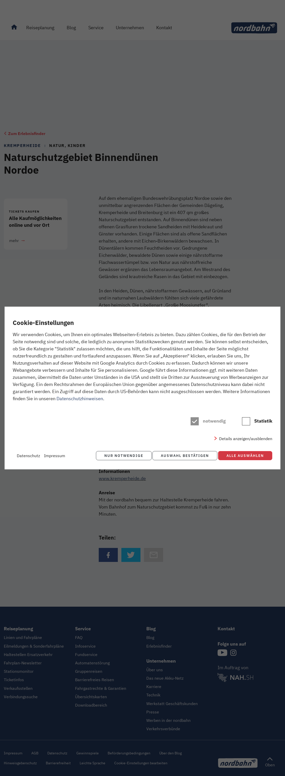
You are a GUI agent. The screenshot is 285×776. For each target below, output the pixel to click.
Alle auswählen (245, 455)
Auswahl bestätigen (184, 455)
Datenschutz (28, 455)
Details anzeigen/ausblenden (245, 439)
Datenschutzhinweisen (79, 399)
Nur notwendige (121, 455)
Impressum (54, 455)
